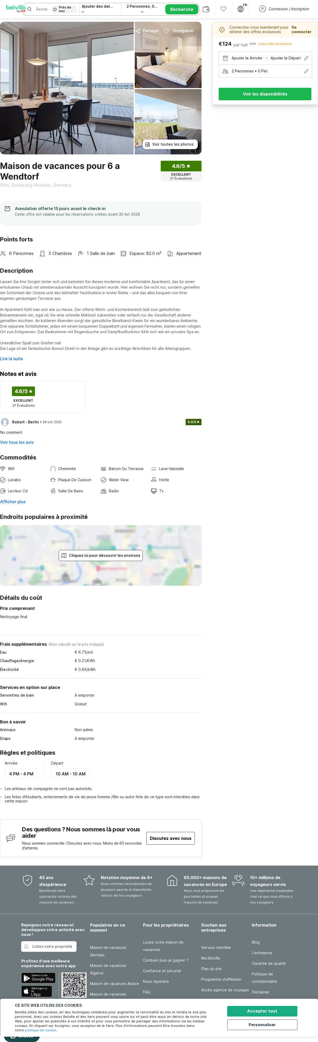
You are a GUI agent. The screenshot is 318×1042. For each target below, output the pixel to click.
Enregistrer (179, 30)
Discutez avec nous (170, 838)
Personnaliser (265, 1024)
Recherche (181, 9)
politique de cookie (40, 1030)
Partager (147, 31)
